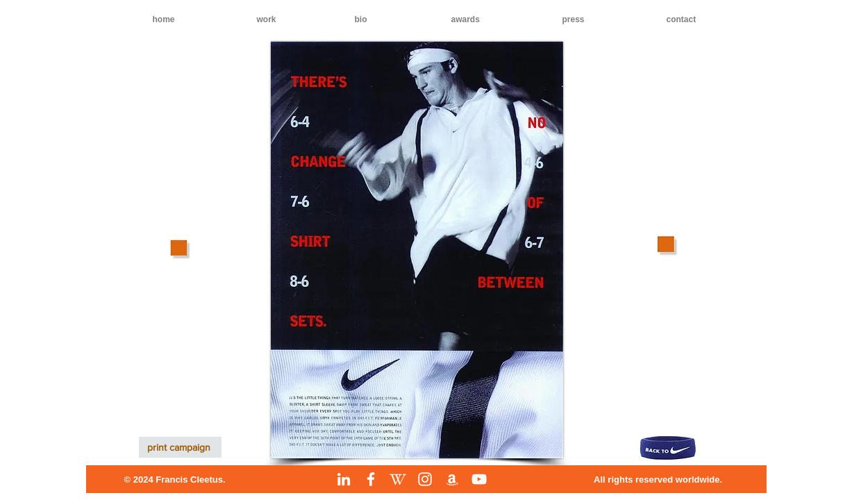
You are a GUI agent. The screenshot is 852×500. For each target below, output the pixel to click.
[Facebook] (371, 479)
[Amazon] (452, 479)
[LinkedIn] (344, 479)
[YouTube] (479, 479)
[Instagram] (425, 479)
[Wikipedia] (398, 479)
